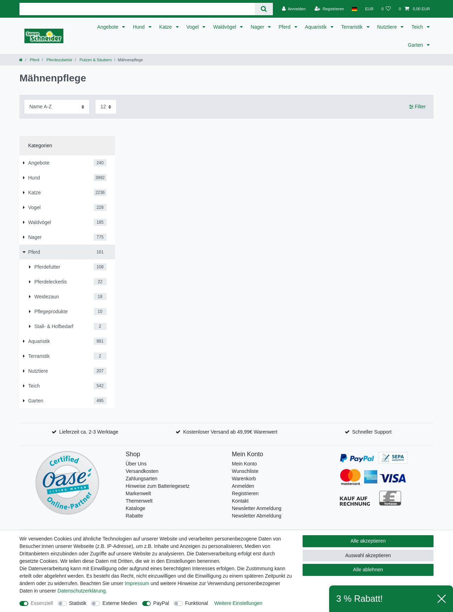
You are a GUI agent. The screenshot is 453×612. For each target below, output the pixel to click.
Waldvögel (225, 27)
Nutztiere (387, 27)
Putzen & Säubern (95, 60)
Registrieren (245, 493)
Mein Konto (244, 464)
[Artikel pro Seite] (106, 107)
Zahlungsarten (141, 478)
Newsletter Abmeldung (256, 516)
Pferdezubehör (59, 60)
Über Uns (136, 464)
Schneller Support (371, 432)
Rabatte (134, 516)
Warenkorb (244, 478)
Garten (416, 45)
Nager (258, 27)
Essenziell (42, 603)
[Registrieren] (329, 9)
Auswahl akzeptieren (368, 555)
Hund (139, 27)
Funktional (196, 603)
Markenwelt (138, 493)
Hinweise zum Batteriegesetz (158, 486)
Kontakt (240, 501)
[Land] (354, 9)
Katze (166, 27)
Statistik (77, 603)
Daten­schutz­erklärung (81, 591)
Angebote (108, 27)
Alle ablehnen (368, 569)
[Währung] (369, 9)
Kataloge (135, 508)
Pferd (285, 27)
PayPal (161, 603)
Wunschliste (245, 471)
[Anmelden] (294, 9)
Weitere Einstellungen (238, 603)
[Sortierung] (56, 107)
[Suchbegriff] (137, 9)
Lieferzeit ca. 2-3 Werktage (88, 432)
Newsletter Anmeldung (256, 508)
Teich (417, 27)
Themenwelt (139, 501)
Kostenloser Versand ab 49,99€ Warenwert (230, 432)
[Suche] (264, 9)
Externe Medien (120, 603)
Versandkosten (142, 471)
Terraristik (352, 27)
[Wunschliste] (386, 9)
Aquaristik (316, 27)
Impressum (137, 583)
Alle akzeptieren (368, 541)
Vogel (193, 27)
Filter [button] (417, 107)
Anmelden (243, 486)
